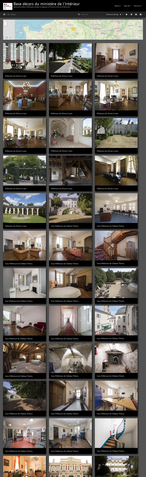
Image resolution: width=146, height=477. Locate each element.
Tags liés (127, 6)
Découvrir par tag (112, 14)
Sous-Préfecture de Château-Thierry (54, 160)
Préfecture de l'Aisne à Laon (15, 69)
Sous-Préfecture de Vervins (15, 343)
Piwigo (50, 473)
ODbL (140, 38)
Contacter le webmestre (62, 473)
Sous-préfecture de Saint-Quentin (54, 313)
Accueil (4, 14)
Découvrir (137, 6)
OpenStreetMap (128, 38)
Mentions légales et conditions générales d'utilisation (89, 473)
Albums (117, 6)
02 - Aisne (12, 14)
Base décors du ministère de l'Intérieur (46, 4)
